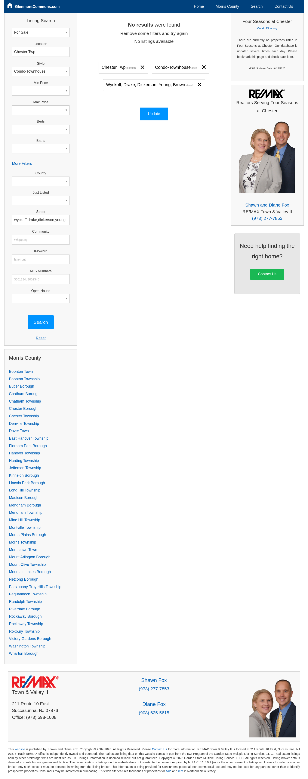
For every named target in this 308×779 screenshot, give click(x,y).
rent (180, 771)
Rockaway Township (26, 624)
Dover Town (19, 431)
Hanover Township (24, 453)
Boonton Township (24, 379)
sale (168, 771)
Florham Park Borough (28, 446)
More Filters (22, 163)
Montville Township (24, 527)
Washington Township (27, 646)
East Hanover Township (29, 438)
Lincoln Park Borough (27, 483)
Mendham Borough (25, 505)
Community (40, 231)
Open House (40, 291)
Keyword (40, 251)
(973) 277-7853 (267, 218)
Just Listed (41, 192)
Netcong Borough (23, 579)
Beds (41, 121)
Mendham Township (25, 512)
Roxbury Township (24, 631)
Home (199, 6)
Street (40, 212)
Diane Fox (154, 704)
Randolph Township (25, 601)
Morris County (227, 6)
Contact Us (283, 6)
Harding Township (24, 460)
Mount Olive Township (27, 564)
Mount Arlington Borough (29, 557)
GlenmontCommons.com (37, 6)
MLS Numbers (41, 271)
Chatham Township (25, 401)
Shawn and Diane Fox (267, 204)
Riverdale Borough (24, 609)
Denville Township (24, 423)
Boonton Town (21, 371)
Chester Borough (23, 408)
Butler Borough (21, 386)
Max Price (40, 102)
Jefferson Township (25, 468)
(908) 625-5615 (154, 712)
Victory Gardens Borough (30, 639)
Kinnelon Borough (24, 475)
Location (40, 44)
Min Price (41, 83)
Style (40, 63)
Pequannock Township (28, 594)
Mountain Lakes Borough (30, 572)
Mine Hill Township (24, 520)
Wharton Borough (23, 653)
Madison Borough (23, 498)
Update (154, 114)
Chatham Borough (24, 394)
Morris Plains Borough (27, 535)
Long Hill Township (24, 490)
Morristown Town (23, 550)
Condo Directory (267, 28)
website (20, 749)
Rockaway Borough (25, 616)
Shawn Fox (154, 680)
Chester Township (24, 416)
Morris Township (22, 542)
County (41, 173)
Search (257, 6)
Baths (40, 140)
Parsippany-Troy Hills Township (35, 587)
